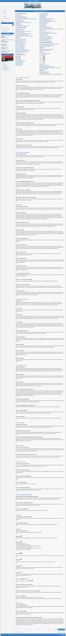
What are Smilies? (18, 58)
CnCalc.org (4, 63)
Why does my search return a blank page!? (46, 38)
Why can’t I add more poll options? (20, 43)
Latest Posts (7, 33)
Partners (7, 54)
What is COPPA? (18, 23)
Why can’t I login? (18, 15)
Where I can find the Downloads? (44, 53)
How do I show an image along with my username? (23, 33)
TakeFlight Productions (6, 68)
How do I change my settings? (20, 28)
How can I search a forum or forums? (45, 36)
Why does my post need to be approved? (21, 51)
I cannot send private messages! (44, 26)
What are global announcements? (20, 60)
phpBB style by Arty (59, 635)
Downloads (4, 14)
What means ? (42, 55)
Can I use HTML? (18, 57)
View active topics (4, 31)
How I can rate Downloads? (43, 68)
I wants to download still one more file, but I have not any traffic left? (50, 67)
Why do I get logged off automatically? (21, 17)
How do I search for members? (44, 39)
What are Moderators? (42, 16)
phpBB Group (42, 606)
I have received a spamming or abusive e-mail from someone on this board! (51, 28)
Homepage (4, 10)
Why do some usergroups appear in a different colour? (47, 21)
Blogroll (3, 62)
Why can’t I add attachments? (20, 47)
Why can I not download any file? (44, 65)
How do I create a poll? (19, 42)
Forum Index (5, 12)
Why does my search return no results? (45, 37)
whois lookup (32, 620)
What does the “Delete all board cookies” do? (22, 25)
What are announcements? (19, 61)
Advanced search (4, 27)
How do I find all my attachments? (44, 50)
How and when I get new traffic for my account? (46, 66)
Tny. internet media (5, 67)
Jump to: (56, 629)
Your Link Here (4, 70)
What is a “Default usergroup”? (44, 22)
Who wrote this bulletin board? (44, 71)
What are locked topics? (19, 64)
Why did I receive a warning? (20, 48)
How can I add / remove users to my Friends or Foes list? (48, 33)
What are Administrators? (43, 15)
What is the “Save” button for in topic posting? (22, 50)
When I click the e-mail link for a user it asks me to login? (24, 35)
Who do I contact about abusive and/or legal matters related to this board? (50, 74)
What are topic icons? (18, 65)
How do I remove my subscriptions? (45, 46)
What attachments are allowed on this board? (46, 49)
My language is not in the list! (20, 32)
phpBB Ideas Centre (57, 612)
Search (7, 23)
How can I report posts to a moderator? (21, 49)
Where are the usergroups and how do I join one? (47, 18)
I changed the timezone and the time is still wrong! (23, 31)
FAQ (3, 20)
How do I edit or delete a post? (20, 40)
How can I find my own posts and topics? (45, 40)
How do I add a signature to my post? (21, 41)
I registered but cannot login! (19, 21)
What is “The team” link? (43, 23)
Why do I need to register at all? (20, 16)
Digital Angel (4, 65)
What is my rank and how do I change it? (21, 34)
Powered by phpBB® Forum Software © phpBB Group (63, 635)
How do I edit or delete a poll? (20, 44)
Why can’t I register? (18, 24)
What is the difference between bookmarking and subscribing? (49, 43)
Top (16, 83)
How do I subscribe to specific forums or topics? (46, 45)
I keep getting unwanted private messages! (46, 27)
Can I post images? (18, 59)
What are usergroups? (42, 17)
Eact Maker (4, 16)
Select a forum (62, 629)
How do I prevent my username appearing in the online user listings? (26, 18)
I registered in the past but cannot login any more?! (23, 22)
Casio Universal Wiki (6, 18)
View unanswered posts (5, 29)
